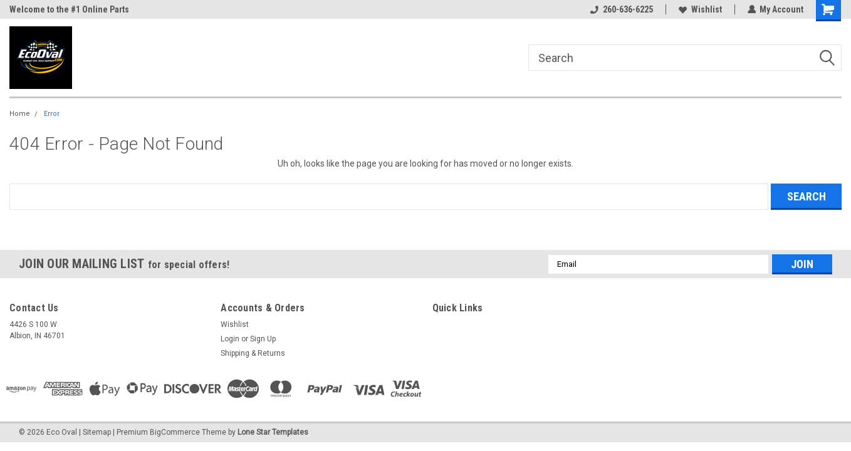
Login (230, 338)
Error (52, 114)
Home (19, 114)
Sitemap (97, 432)
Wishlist (699, 9)
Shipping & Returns (253, 353)
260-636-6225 (621, 9)
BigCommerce (175, 432)
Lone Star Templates (273, 432)
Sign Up (263, 338)
